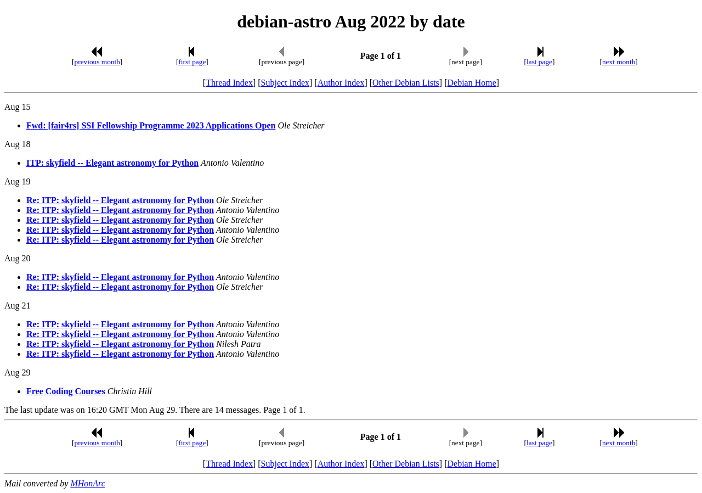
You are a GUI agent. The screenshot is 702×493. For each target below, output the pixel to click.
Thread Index (229, 82)
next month (618, 62)
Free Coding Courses (65, 391)
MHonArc (87, 483)
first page (192, 62)
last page (539, 62)
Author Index (341, 82)
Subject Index (285, 82)
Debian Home (471, 82)
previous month (97, 62)
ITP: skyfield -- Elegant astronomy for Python (112, 162)
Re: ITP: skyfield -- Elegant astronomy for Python (120, 200)
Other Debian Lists (405, 82)
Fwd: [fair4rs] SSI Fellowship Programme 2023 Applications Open (150, 125)
